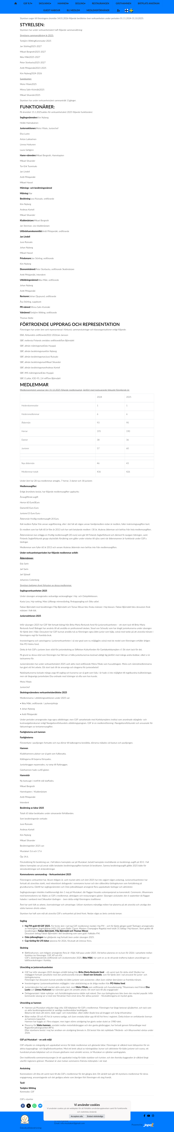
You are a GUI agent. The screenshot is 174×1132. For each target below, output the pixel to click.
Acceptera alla (77, 1116)
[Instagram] (152, 1115)
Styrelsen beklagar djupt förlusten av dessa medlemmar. (46, 585)
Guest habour (51, 10)
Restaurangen (100, 3)
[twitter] (28, 1106)
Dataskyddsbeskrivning (30, 1127)
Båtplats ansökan (149, 3)
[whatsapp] (34, 1106)
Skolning (45, 3)
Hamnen (63, 3)
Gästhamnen (123, 3)
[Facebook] (143, 1115)
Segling (80, 3)
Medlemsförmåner (98, 10)
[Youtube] (147, 1115)
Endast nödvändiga (95, 1116)
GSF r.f (27, 3)
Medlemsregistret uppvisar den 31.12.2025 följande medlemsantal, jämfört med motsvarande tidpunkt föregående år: (75, 390)
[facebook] (23, 1106)
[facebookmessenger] (40, 1106)
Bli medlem (73, 10)
